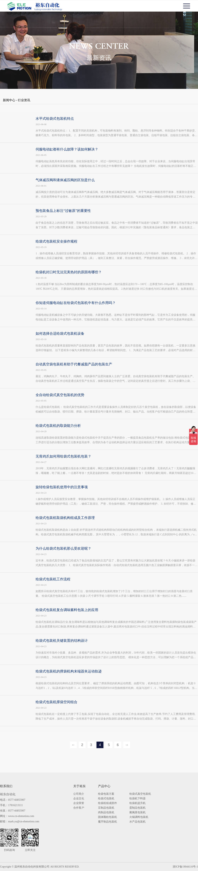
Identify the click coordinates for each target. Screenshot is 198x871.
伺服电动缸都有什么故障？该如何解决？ (67, 149)
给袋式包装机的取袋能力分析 (58, 426)
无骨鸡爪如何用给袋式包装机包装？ (63, 456)
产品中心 (104, 786)
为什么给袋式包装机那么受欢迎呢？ (63, 548)
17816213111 (15, 805)
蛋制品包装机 (137, 807)
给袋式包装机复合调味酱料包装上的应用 (67, 610)
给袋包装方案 (106, 794)
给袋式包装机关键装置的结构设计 (62, 641)
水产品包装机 (137, 821)
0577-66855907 (16, 799)
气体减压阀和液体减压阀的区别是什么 (65, 180)
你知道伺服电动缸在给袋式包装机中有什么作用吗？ (76, 303)
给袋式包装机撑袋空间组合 (56, 702)
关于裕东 (79, 786)
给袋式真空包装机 (140, 794)
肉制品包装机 (106, 812)
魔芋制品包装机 (107, 821)
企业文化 (78, 798)
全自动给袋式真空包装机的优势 (60, 395)
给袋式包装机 (106, 798)
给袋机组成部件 (107, 803)
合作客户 (78, 807)
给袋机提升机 (137, 803)
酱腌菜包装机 (137, 812)
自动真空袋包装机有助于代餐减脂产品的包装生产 (74, 364)
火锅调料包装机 (138, 817)
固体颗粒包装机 (107, 817)
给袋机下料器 (137, 798)
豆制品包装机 (106, 807)
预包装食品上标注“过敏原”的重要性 (63, 211)
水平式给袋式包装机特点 (55, 119)
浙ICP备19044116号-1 (185, 866)
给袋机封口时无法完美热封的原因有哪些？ (69, 272)
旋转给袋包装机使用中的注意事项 (62, 487)
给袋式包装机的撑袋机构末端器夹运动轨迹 (69, 671)
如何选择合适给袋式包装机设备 (60, 333)
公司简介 (78, 794)
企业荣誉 (78, 803)
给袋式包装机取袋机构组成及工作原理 (65, 518)
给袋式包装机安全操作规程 (56, 241)
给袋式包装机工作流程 (53, 579)
